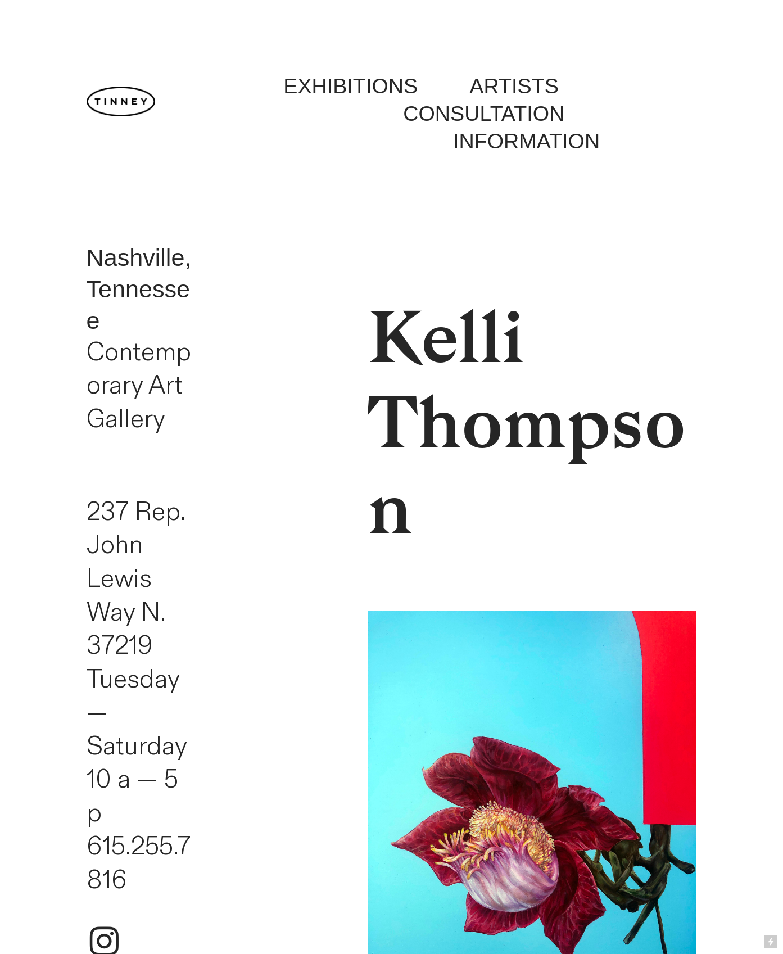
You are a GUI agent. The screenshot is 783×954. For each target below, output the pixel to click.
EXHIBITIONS (350, 86)
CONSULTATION (483, 113)
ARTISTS (488, 86)
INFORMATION (526, 141)
